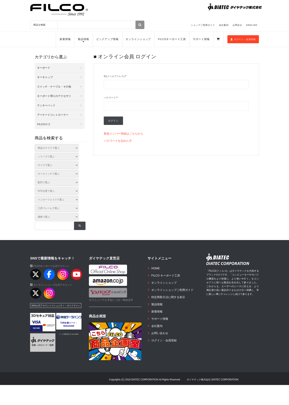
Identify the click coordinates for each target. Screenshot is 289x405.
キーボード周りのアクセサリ (54, 95)
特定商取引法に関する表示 (168, 297)
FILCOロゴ (43, 124)
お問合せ (237, 25)
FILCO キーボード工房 (165, 275)
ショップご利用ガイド (203, 25)
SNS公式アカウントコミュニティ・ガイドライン (55, 305)
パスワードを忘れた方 (118, 140)
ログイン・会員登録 (243, 39)
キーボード (43, 67)
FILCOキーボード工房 (172, 39)
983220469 (68, 326)
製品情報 (83, 39)
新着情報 (65, 39)
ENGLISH (251, 25)
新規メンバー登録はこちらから (123, 133)
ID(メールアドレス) (115, 76)
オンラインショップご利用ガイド (172, 289)
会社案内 (224, 25)
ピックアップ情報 (107, 39)
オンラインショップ (138, 39)
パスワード (110, 97)
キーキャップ (45, 77)
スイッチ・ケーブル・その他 (54, 86)
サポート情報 (201, 39)
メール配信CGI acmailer (69, 334)
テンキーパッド (46, 105)
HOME (155, 268)
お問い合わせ (159, 333)
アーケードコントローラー (52, 114)
